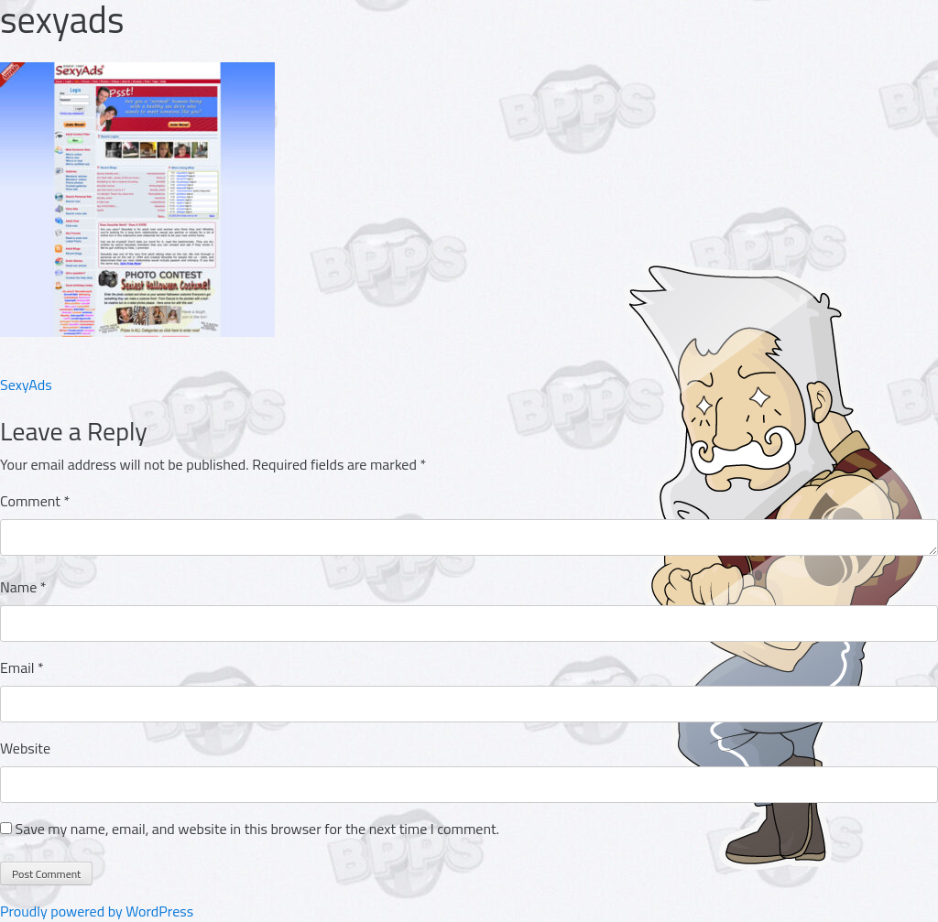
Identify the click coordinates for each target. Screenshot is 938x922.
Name (23, 587)
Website (25, 748)
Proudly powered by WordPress (96, 911)
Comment (35, 501)
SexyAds (26, 385)
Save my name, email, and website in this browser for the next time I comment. (257, 829)
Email (22, 667)
